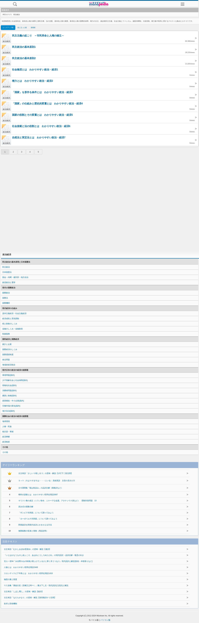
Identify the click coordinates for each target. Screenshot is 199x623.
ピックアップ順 (8, 27)
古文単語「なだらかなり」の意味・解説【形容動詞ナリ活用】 (30, 597)
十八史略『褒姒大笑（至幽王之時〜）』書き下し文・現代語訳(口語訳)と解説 (36, 585)
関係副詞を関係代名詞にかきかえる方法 (35, 525)
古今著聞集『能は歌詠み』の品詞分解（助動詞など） (40, 488)
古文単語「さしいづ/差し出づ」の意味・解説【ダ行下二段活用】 (45, 473)
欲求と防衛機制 (10, 604)
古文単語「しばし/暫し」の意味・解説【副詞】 (23, 591)
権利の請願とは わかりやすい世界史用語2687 (38, 494)
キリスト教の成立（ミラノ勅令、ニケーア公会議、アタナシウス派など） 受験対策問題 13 (57, 501)
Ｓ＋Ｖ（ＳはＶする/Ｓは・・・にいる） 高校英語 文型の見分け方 (46, 481)
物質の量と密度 (10, 579)
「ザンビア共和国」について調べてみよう (36, 513)
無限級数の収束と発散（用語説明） (33, 531)
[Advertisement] (99, 203)
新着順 (33, 27)
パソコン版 (105, 620)
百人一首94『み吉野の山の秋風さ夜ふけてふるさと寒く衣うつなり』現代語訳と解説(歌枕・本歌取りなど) (48, 561)
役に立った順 (22, 27)
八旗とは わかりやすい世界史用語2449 (21, 567)
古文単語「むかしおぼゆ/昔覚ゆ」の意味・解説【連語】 (27, 549)
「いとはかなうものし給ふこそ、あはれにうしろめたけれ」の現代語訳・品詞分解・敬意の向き (44, 555)
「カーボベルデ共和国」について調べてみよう (37, 519)
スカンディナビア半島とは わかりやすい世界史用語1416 (28, 573)
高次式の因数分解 (25, 507)
